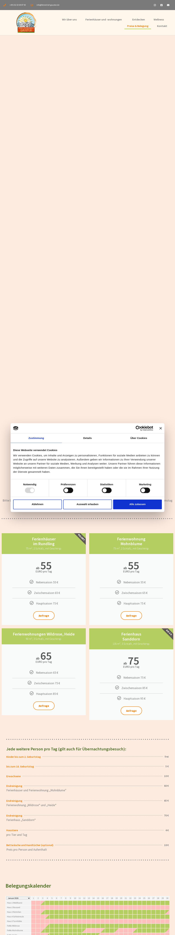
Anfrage (44, 615)
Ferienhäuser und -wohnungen (103, 19)
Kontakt (162, 26)
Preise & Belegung (137, 26)
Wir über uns (69, 19)
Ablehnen (37, 504)
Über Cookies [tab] (138, 438)
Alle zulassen (137, 504)
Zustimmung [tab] (36, 438)
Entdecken (138, 19)
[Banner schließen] (160, 428)
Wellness (159, 19)
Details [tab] (87, 438)
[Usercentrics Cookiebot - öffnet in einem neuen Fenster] (138, 428)
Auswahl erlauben (87, 504)
